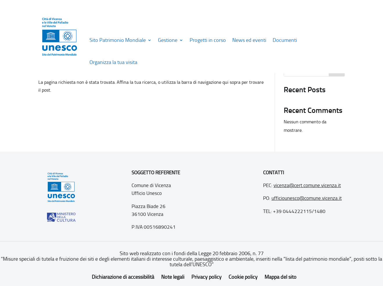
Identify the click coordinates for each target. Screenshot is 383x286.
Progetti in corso (208, 40)
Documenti (285, 40)
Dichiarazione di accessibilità (123, 277)
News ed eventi (249, 40)
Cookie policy (243, 277)
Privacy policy (206, 277)
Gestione (167, 40)
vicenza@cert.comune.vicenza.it (307, 185)
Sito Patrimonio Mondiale (117, 40)
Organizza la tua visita (113, 62)
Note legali (172, 277)
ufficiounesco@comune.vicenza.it (306, 198)
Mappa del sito (280, 277)
